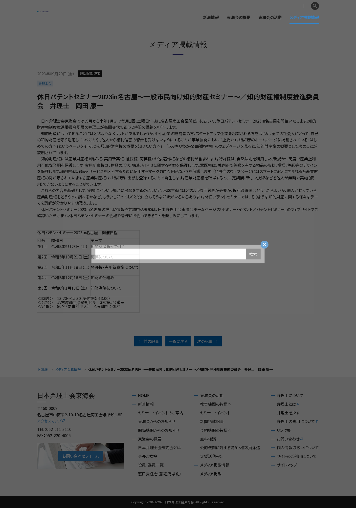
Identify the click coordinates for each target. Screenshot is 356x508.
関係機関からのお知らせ (158, 430)
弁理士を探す (288, 412)
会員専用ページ (277, 6)
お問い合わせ (290, 439)
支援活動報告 (212, 456)
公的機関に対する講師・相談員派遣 (230, 447)
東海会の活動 (270, 17)
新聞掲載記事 (212, 421)
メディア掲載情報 (304, 17)
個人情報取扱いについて (298, 447)
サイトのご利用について (297, 456)
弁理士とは (288, 404)
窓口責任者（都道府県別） (159, 473)
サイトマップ (287, 464)
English (302, 6)
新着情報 (211, 17)
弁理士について (290, 395)
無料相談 (208, 439)
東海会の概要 (238, 17)
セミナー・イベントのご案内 (160, 412)
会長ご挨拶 (147, 456)
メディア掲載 (211, 473)
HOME (43, 369)
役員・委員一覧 (151, 464)
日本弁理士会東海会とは (159, 447)
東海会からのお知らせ (157, 421)
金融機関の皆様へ (215, 430)
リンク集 (284, 430)
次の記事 (208, 341)
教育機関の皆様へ (215, 404)
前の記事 (148, 341)
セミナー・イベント (215, 412)
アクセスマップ (51, 421)
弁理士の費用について (298, 421)
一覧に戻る (178, 341)
